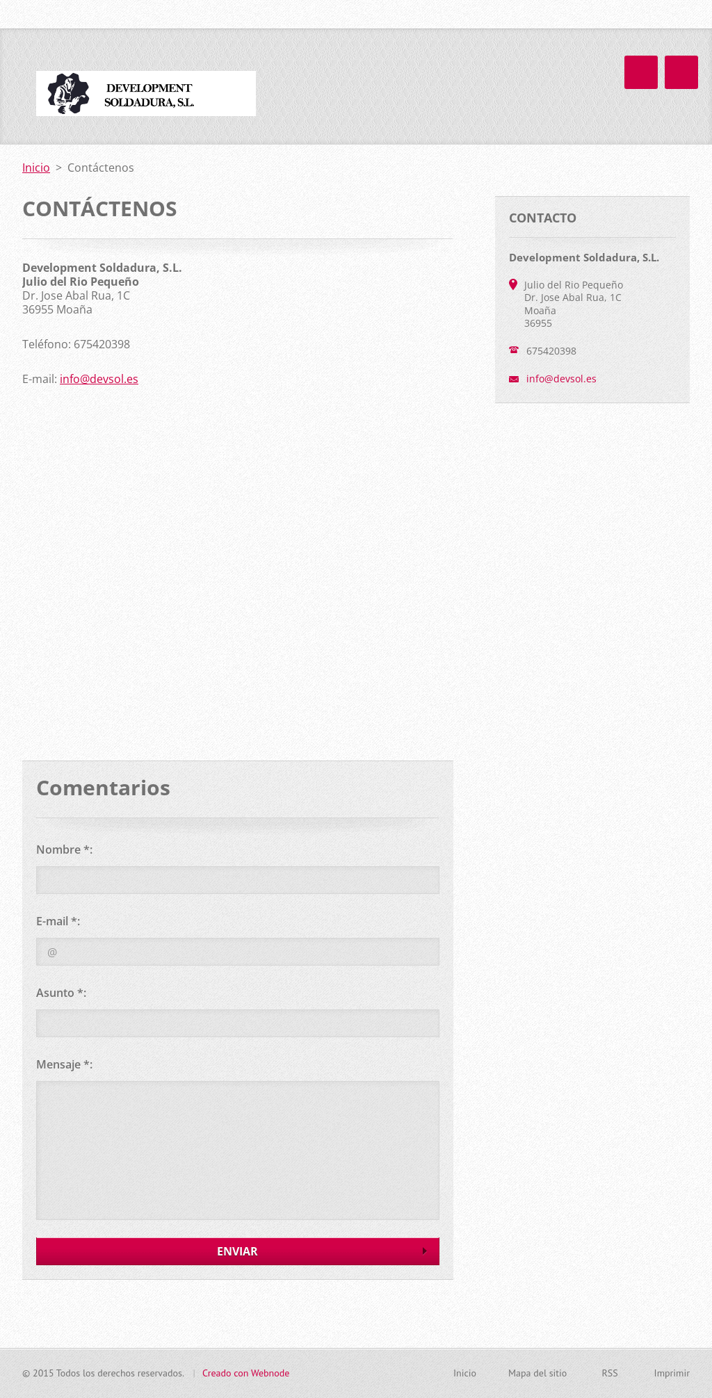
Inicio (431, 83)
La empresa (499, 83)
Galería (659, 83)
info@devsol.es (99, 379)
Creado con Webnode (245, 1373)
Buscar (678, 14)
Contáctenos (584, 83)
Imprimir (672, 1373)
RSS (609, 1373)
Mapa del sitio (537, 1373)
